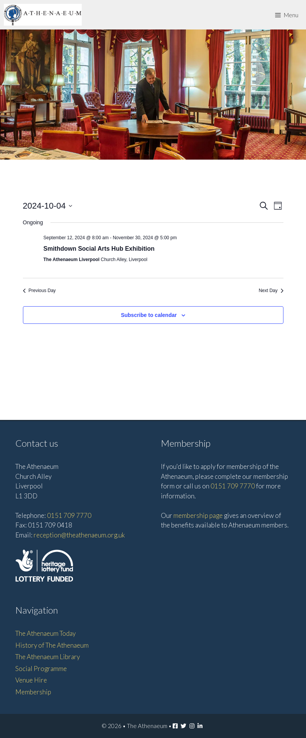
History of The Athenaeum (52, 645)
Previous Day (39, 290)
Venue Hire (31, 680)
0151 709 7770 (69, 515)
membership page (198, 515)
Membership (33, 692)
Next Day (271, 290)
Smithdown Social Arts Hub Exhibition (99, 248)
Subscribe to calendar (148, 315)
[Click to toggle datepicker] (48, 205)
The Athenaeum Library (47, 657)
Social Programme (41, 669)
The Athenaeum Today (45, 633)
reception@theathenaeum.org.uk (79, 535)
